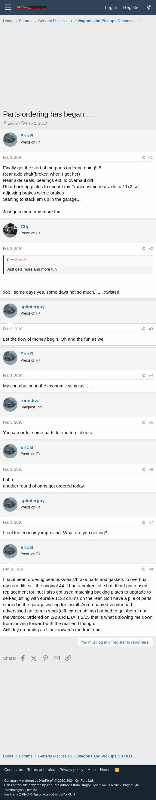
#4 (151, 376)
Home (105, 769)
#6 (151, 469)
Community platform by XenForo (49, 780)
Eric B (13, 123)
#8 (151, 569)
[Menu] (8, 7)
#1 (151, 158)
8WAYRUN (67, 794)
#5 (151, 422)
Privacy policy (71, 769)
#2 (151, 249)
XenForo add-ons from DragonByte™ (74, 785)
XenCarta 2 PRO (16, 794)
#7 (151, 522)
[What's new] (149, 7)
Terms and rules (41, 769)
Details (31, 790)
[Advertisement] (79, 67)
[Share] (143, 157)
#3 (151, 329)
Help (92, 769)
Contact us (13, 769)
